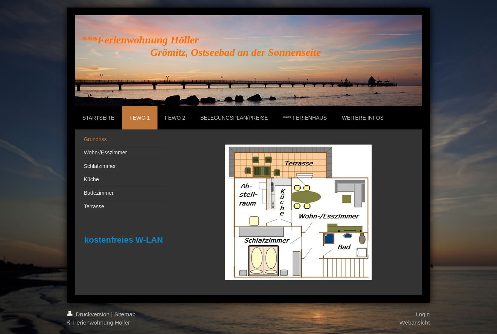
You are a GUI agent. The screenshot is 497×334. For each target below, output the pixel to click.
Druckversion (89, 314)
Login (422, 314)
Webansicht (415, 322)
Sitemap (125, 314)
